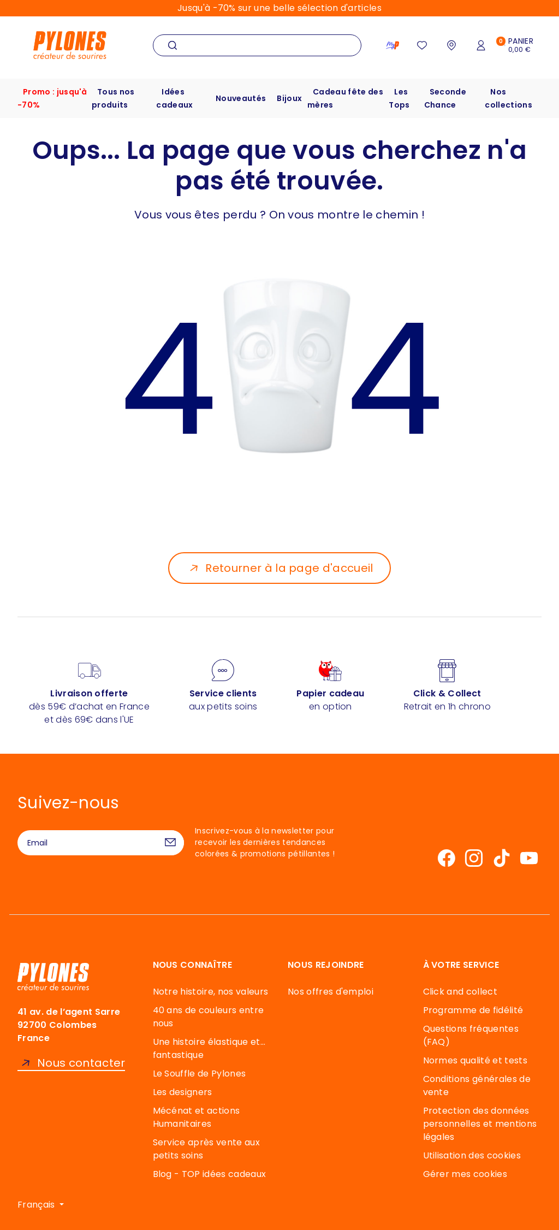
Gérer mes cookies (465, 1174)
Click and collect (460, 991)
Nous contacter (81, 1063)
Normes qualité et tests (475, 1060)
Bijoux (289, 98)
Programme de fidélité (473, 1010)
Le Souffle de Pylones (199, 1073)
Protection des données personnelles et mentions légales (480, 1123)
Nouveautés (241, 98)
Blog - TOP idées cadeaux (209, 1174)
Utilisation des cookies (472, 1155)
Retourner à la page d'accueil (289, 568)
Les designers (182, 1092)
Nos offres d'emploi (330, 991)
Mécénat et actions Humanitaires (196, 1117)
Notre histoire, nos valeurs (211, 991)
